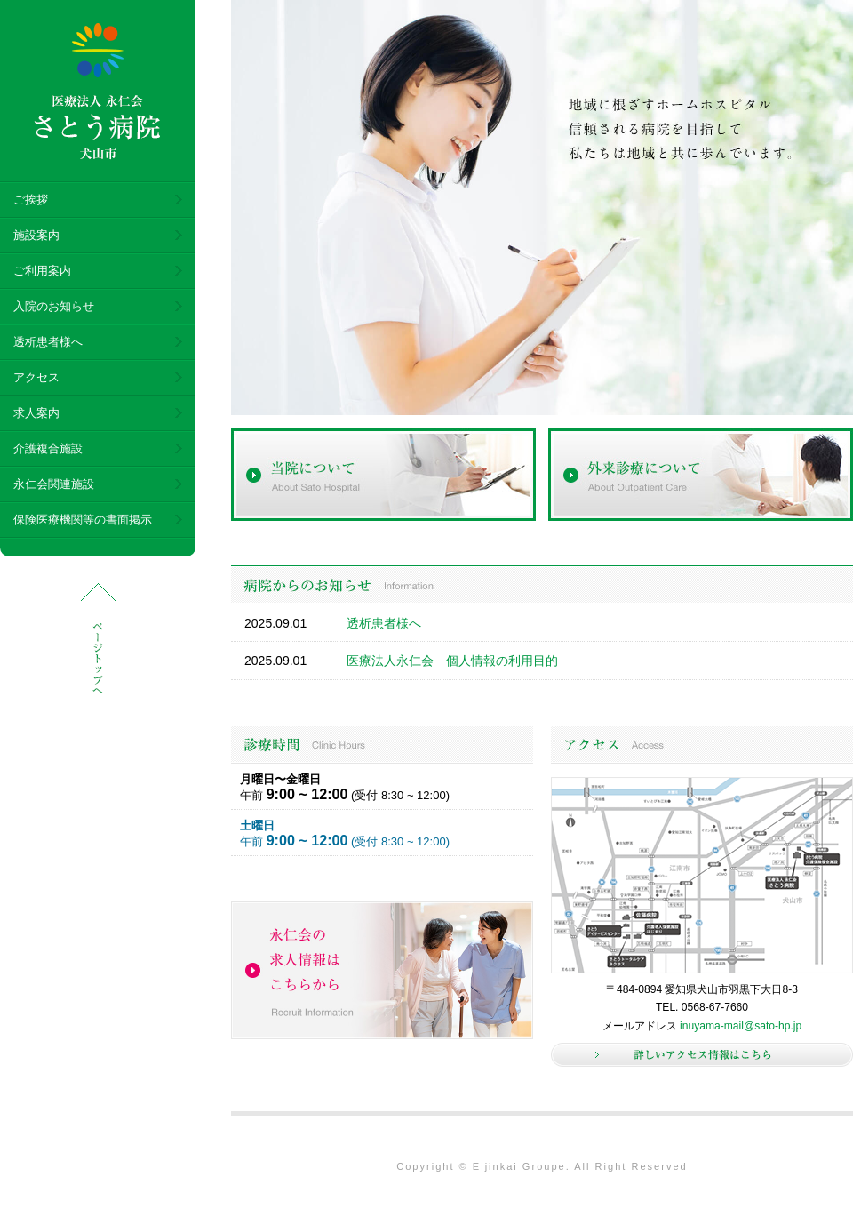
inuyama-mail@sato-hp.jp (740, 1026)
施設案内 (36, 235)
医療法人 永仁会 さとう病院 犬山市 (97, 91)
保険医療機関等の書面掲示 (82, 519)
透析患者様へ (48, 341)
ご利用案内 (42, 270)
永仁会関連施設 (53, 484)
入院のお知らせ (53, 306)
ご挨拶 (30, 199)
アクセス (36, 377)
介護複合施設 (48, 448)
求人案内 (36, 413)
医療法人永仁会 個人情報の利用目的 (452, 660)
